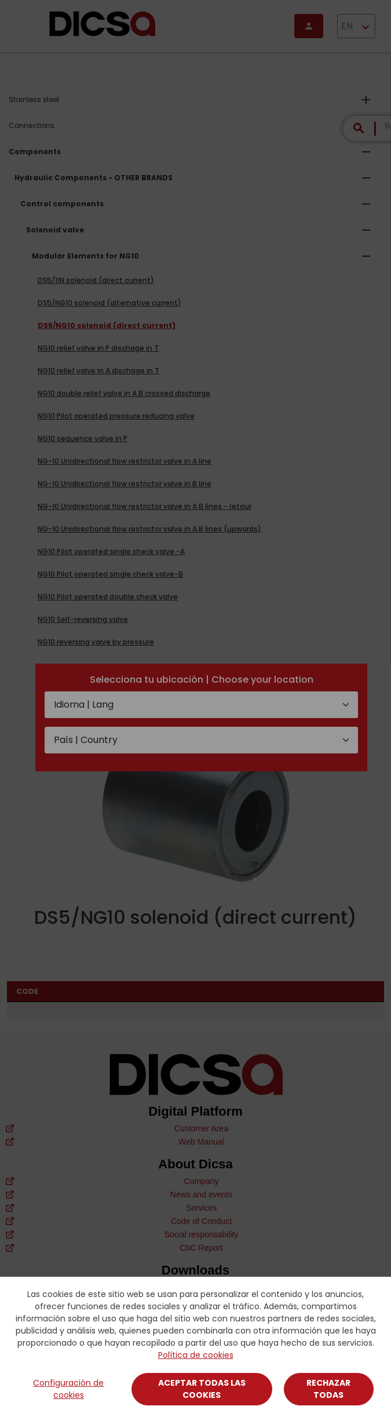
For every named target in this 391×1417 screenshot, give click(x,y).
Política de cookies (195, 1355)
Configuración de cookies (68, 1389)
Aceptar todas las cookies (202, 1389)
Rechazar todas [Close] (328, 1389)
